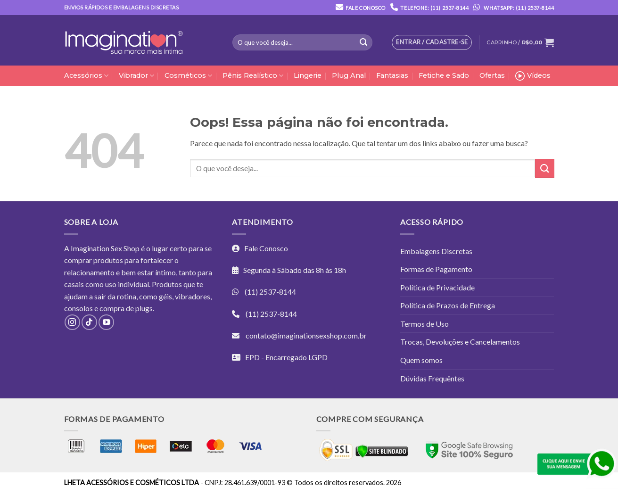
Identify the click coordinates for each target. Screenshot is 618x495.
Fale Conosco (365, 8)
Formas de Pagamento (436, 268)
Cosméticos (188, 75)
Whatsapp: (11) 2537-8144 (511, 8)
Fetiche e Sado (444, 75)
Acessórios (86, 75)
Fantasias (392, 75)
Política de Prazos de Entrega (447, 305)
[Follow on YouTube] (106, 322)
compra (111, 308)
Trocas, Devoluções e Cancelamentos (460, 341)
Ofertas (492, 75)
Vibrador (136, 75)
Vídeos (533, 76)
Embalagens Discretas (436, 251)
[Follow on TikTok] (89, 322)
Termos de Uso (424, 323)
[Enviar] (363, 42)
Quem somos (421, 359)
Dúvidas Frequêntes (432, 378)
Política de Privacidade (437, 287)
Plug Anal (349, 75)
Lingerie (307, 75)
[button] (520, 42)
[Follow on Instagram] (72, 322)
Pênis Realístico (252, 75)
